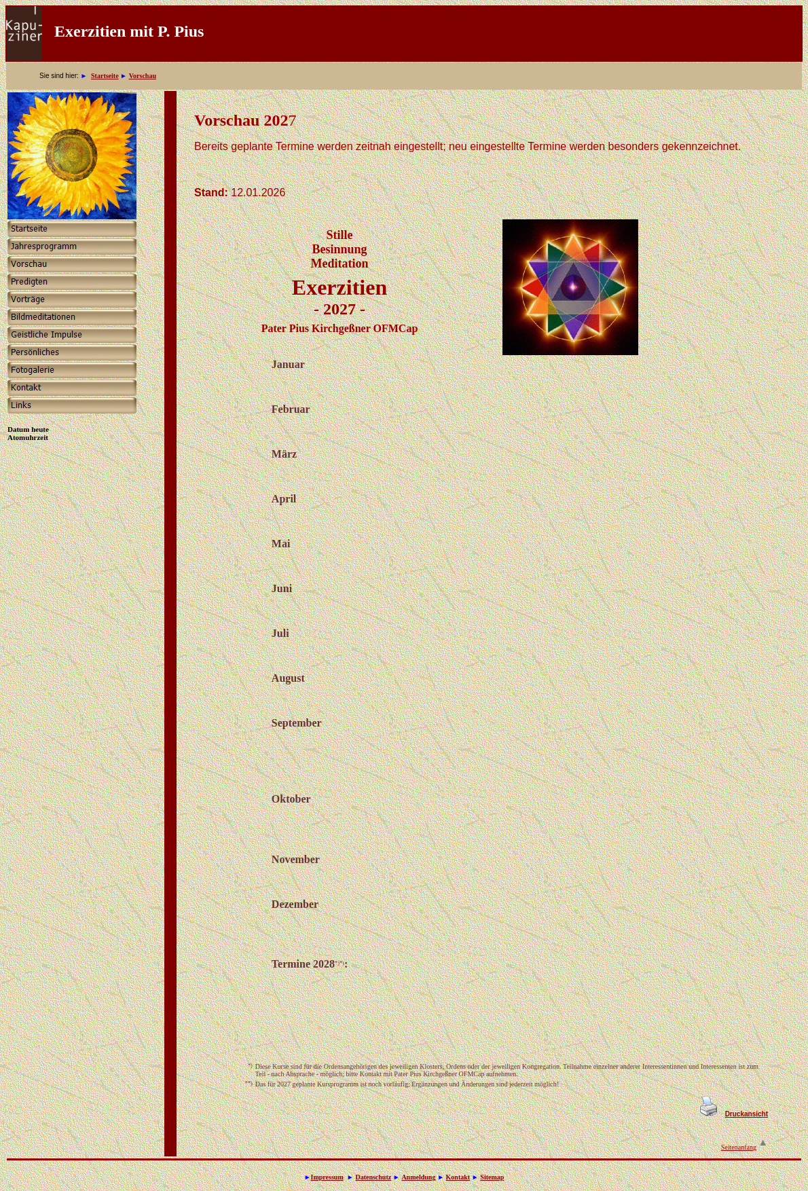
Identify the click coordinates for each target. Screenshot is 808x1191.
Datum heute (28, 429)
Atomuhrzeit (27, 437)
